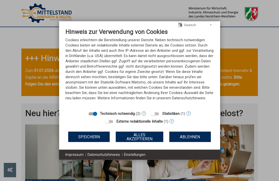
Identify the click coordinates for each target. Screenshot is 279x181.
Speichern (89, 136)
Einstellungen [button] (134, 155)
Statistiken (171, 113)
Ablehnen (190, 136)
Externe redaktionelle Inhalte (139, 121)
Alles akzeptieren (139, 136)
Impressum (74, 155)
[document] (139, 68)
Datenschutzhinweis (104, 155)
